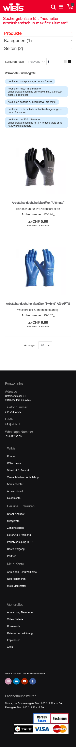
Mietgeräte (13, 521)
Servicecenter (15, 484)
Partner (11, 556)
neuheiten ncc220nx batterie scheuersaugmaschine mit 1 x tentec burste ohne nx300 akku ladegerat (35, 122)
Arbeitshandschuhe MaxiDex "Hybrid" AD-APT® (38, 303)
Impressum (13, 640)
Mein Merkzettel (16, 586)
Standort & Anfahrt (18, 470)
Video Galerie (15, 619)
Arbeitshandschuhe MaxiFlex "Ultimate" (38, 202)
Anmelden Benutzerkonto (22, 572)
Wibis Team (14, 463)
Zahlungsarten (15, 528)
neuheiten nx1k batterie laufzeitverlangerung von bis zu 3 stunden (35, 110)
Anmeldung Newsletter (20, 612)
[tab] (38, 32)
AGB (10, 647)
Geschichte (13, 498)
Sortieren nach (14, 61)
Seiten (13, 48)
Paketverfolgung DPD (19, 542)
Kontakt (11, 456)
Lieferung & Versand (19, 535)
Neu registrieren (16, 579)
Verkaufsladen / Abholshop (23, 477)
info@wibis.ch (12, 424)
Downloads (13, 626)
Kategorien (18, 40)
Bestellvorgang (16, 549)
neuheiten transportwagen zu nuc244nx (30, 81)
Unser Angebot (16, 514)
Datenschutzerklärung (20, 633)
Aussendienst (15, 491)
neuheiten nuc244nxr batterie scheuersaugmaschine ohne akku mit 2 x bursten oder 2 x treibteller (35, 92)
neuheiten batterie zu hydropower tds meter (32, 102)
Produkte (13, 33)
